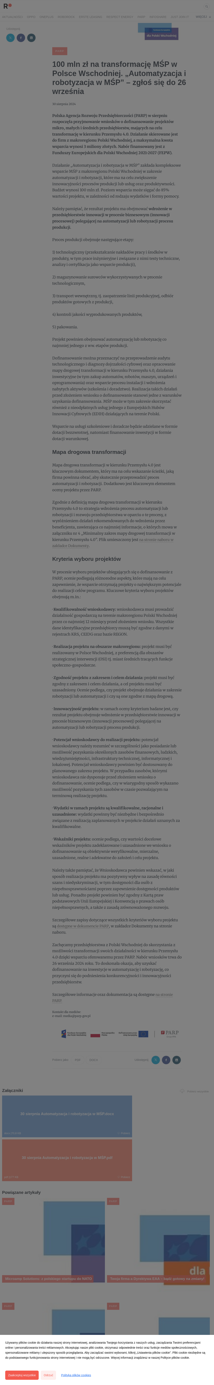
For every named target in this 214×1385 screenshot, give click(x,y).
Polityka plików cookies (76, 1375)
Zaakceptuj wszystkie (22, 1375)
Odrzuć (48, 1375)
